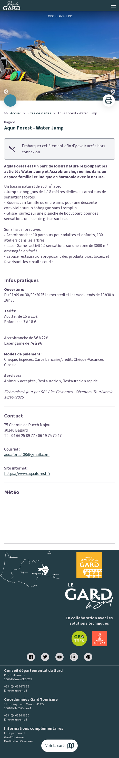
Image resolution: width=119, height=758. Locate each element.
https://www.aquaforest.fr (27, 473)
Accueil (15, 113)
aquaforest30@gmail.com (26, 454)
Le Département (14, 733)
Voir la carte (59, 746)
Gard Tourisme (14, 737)
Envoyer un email (15, 691)
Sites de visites (39, 113)
